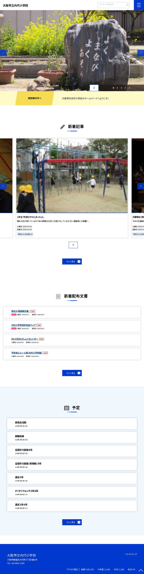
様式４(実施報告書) (20, 311)
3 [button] (121, 88)
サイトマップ (131, 554)
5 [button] (129, 88)
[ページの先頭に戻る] (140, 570)
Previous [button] (3, 53)
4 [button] (125, 88)
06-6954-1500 (18, 563)
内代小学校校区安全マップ (23, 324)
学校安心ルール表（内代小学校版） (27, 352)
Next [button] (140, 53)
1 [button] (113, 88)
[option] (72, 50)
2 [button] (117, 88)
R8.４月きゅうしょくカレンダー (25, 338)
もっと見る (71, 261)
